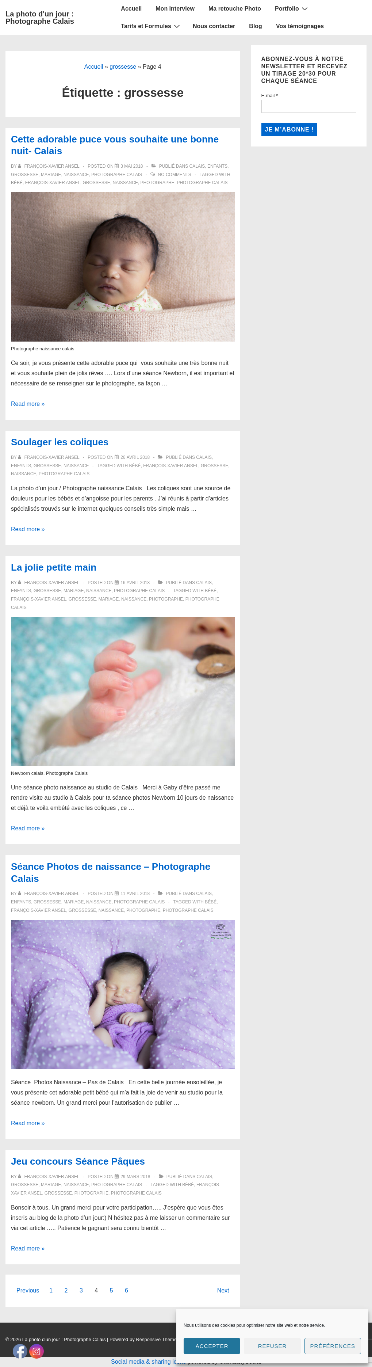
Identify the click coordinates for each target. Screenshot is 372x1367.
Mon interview (175, 8)
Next (223, 1290)
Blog (255, 26)
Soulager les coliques (59, 442)
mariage (109, 599)
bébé (17, 182)
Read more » (28, 404)
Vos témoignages (300, 26)
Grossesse (24, 174)
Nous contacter (214, 26)
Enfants (217, 166)
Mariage (51, 174)
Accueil (131, 8)
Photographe (158, 182)
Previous (27, 1290)
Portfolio (292, 8)
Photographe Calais (116, 174)
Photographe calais (202, 182)
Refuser (272, 1346)
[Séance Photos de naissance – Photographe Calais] (135, 893)
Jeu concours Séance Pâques (78, 1161)
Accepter (212, 1346)
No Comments (174, 174)
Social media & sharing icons (149, 1362)
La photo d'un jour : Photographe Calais (39, 17)
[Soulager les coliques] (135, 457)
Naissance (76, 174)
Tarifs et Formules (151, 26)
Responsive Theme (156, 1339)
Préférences (333, 1346)
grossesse (123, 67)
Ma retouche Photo (234, 8)
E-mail (269, 95)
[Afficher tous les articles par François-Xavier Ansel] (49, 166)
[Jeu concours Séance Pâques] (135, 1176)
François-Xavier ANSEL (52, 182)
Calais (197, 166)
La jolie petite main (53, 567)
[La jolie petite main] (135, 582)
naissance (125, 182)
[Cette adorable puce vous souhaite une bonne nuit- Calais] (131, 166)
